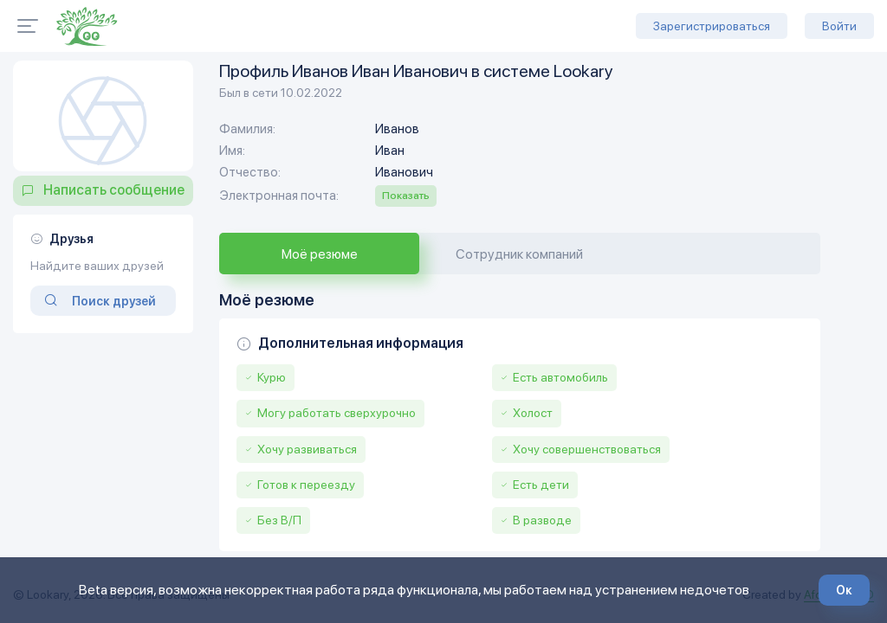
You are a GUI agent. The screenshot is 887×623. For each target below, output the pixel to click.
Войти (839, 26)
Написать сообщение (114, 190)
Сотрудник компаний (520, 254)
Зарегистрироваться (711, 26)
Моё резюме (319, 254)
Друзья (71, 239)
